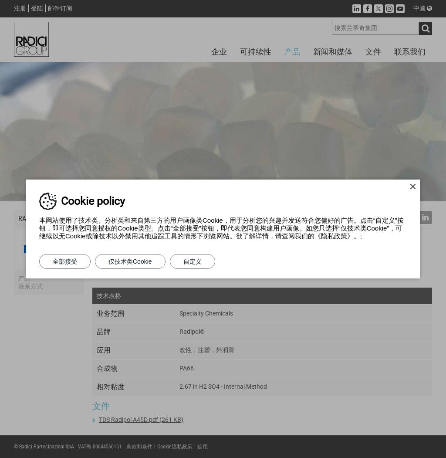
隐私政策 (334, 236)
